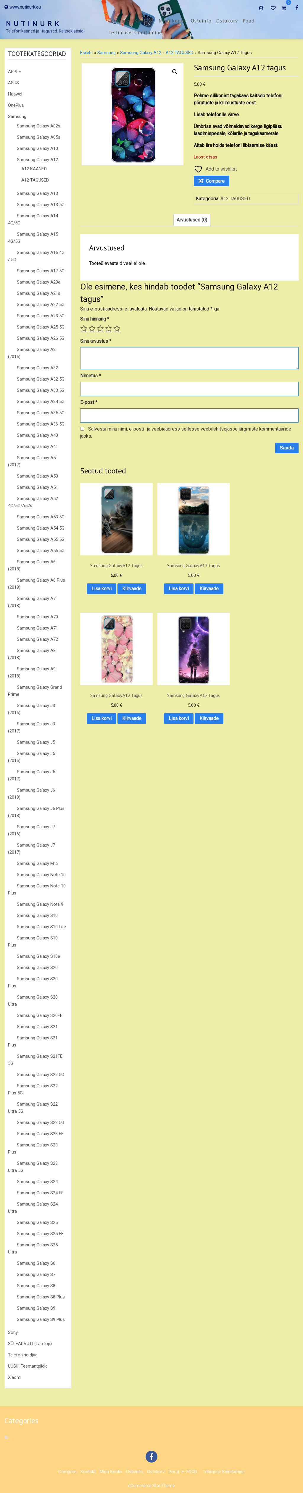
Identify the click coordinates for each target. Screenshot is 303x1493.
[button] (175, 72)
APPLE (14, 71)
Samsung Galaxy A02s (38, 126)
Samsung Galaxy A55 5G (41, 539)
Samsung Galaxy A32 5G (41, 379)
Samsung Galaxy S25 (37, 1222)
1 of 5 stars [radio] (83, 328)
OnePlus (16, 105)
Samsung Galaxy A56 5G (41, 550)
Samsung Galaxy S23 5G (40, 1122)
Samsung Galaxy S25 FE (40, 1233)
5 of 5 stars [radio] (116, 328)
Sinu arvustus (95, 341)
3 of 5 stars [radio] (100, 328)
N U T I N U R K (33, 23)
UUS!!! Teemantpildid (28, 1366)
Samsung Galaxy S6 (36, 1263)
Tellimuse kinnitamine (135, 32)
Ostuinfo (201, 20)
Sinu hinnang (94, 319)
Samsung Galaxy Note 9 (40, 904)
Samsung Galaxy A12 (37, 159)
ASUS (13, 82)
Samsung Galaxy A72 (37, 639)
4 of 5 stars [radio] (108, 328)
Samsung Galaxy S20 (37, 967)
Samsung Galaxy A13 (37, 193)
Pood (248, 20)
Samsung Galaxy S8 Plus (41, 1297)
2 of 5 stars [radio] (92, 328)
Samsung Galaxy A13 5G (41, 204)
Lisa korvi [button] (104, 570)
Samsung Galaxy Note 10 (41, 874)
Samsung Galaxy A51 (37, 487)
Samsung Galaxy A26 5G (41, 338)
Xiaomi (14, 1377)
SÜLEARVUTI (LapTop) (30, 1343)
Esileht (86, 52)
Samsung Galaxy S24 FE (40, 1193)
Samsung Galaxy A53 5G (41, 517)
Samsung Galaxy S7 (36, 1274)
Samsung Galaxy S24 (37, 1181)
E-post (88, 402)
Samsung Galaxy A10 (37, 148)
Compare (118, 20)
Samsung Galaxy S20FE (39, 1015)
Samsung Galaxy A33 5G (41, 390)
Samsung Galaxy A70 (37, 616)
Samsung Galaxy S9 (36, 1308)
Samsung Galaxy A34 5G (41, 401)
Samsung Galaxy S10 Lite (41, 926)
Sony (13, 1332)
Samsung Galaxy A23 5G (41, 315)
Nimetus (90, 375)
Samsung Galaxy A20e (38, 282)
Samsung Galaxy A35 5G (41, 412)
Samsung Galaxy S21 (37, 1026)
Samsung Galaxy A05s (38, 137)
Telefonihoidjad (23, 1355)
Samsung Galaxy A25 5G (41, 327)
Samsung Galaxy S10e (38, 956)
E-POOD (189, 1471)
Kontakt (144, 20)
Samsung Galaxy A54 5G (41, 528)
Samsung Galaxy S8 (36, 1285)
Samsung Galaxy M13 (38, 863)
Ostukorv (227, 20)
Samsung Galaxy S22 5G (40, 1074)
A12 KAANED (34, 169)
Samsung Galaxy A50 (37, 476)
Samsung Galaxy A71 (37, 628)
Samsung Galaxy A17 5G (41, 271)
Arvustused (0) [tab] (192, 220)
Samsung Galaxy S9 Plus (41, 1319)
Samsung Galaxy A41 (37, 446)
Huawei (15, 94)
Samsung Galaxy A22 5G (41, 304)
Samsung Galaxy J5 (36, 742)
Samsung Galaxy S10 (37, 915)
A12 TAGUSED (35, 180)
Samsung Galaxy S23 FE (40, 1133)
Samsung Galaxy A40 (37, 435)
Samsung (17, 116)
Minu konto (172, 20)
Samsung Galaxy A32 (37, 368)
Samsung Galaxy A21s (38, 293)
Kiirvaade (104, 585)
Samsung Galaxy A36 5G (41, 424)
